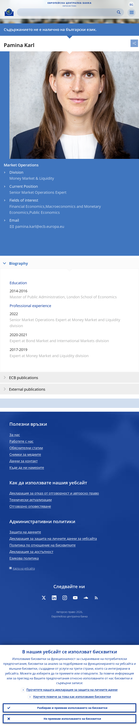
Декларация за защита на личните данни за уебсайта (53, 538)
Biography (14, 263)
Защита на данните (25, 532)
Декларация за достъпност (31, 551)
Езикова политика (24, 558)
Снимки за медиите (25, 454)
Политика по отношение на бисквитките (42, 545)
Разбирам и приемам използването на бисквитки (72, 708)
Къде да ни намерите (26, 467)
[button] (131, 4)
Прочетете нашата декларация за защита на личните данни (72, 690)
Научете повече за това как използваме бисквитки (72, 697)
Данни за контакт (23, 461)
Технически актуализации (30, 499)
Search (119, 12)
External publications (23, 389)
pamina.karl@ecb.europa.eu (39, 226)
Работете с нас (21, 441)
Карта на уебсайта (24, 568)
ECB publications (19, 377)
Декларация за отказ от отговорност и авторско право (54, 493)
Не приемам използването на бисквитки (72, 718)
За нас (14, 434)
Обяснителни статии (26, 448)
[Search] (67, 12)
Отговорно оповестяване (30, 506)
